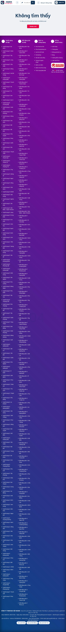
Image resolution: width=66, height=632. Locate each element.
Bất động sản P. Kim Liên (24, 225)
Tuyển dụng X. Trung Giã (8, 452)
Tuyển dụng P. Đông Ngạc (8, 287)
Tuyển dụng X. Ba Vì (8, 100)
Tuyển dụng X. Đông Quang (8, 336)
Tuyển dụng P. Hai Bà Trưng (8, 74)
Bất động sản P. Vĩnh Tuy (24, 229)
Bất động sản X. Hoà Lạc (24, 501)
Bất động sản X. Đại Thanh (24, 488)
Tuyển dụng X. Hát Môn (8, 434)
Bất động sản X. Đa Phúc (24, 461)
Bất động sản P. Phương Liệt (23, 270)
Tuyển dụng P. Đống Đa (8, 69)
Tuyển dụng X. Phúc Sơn (8, 420)
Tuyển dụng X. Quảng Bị (6, 367)
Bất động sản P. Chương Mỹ (23, 105)
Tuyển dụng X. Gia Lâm (7, 121)
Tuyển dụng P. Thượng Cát (6, 300)
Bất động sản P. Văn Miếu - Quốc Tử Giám (24, 212)
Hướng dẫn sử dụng (57, 57)
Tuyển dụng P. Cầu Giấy (8, 65)
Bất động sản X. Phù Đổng (24, 403)
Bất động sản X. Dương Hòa (23, 559)
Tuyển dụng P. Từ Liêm (7, 91)
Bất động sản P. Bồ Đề (24, 194)
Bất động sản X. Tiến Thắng (24, 421)
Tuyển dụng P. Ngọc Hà (8, 179)
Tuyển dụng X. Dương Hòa (6, 554)
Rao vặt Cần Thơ (44, 623)
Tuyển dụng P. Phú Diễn (7, 291)
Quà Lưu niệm (39, 65)
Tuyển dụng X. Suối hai (8, 340)
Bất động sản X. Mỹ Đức (24, 132)
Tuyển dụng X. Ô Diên (7, 371)
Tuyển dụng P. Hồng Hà (8, 183)
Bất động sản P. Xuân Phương (23, 323)
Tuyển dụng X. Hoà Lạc (8, 496)
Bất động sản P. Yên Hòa (24, 207)
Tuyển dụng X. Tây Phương (7, 474)
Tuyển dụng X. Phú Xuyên (8, 134)
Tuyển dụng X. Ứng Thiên (8, 579)
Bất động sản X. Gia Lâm (24, 123)
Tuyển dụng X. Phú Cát (8, 469)
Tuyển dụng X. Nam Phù (8, 523)
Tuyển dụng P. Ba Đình (7, 47)
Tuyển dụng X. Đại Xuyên (7, 429)
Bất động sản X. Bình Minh (24, 506)
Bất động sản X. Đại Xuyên (24, 434)
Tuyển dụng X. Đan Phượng (8, 112)
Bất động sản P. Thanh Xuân (23, 83)
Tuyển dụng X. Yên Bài (8, 354)
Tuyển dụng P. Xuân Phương (8, 318)
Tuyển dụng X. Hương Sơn (6, 575)
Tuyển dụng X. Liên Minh (8, 376)
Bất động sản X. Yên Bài (24, 359)
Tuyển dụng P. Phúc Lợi (8, 597)
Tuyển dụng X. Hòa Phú (8, 536)
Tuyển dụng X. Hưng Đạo (8, 487)
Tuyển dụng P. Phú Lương (7, 282)
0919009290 (17, 618)
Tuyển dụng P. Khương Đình (6, 260)
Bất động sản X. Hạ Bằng (24, 497)
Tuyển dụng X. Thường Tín (6, 165)
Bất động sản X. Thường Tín (23, 167)
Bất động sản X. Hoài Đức (24, 109)
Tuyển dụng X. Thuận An (8, 394)
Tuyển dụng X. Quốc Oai (8, 143)
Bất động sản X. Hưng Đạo (23, 492)
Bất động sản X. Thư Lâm (24, 394)
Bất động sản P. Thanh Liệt (23, 599)
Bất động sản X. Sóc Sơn (24, 149)
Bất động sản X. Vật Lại (24, 354)
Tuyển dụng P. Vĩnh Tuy (8, 224)
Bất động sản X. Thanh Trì (23, 163)
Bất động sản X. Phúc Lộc (23, 563)
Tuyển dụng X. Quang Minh (6, 407)
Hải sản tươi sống (40, 57)
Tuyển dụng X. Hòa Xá (8, 541)
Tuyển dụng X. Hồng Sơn (8, 425)
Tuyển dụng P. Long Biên (8, 60)
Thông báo (55, 49)
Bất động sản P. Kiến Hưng (24, 278)
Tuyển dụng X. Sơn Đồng (8, 327)
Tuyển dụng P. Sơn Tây (8, 96)
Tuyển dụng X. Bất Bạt (7, 563)
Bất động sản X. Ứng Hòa (24, 172)
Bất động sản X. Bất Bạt (24, 568)
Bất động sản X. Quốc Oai (23, 145)
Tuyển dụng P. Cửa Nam (8, 188)
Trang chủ (33, 26)
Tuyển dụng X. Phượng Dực (6, 588)
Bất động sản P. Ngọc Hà (23, 181)
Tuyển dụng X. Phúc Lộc (8, 558)
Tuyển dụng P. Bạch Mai (8, 229)
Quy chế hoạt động (34, 618)
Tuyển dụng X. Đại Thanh (7, 483)
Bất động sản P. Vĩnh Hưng (24, 256)
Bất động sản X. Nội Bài (24, 452)
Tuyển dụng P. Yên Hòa (7, 204)
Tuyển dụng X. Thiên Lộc (8, 385)
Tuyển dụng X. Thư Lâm (8, 389)
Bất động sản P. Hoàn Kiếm (23, 51)
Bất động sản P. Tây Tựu (24, 301)
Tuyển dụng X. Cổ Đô (8, 567)
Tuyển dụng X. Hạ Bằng (7, 492)
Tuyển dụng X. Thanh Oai (6, 157)
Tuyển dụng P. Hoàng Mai (6, 78)
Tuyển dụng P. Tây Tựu (7, 296)
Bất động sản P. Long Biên (23, 60)
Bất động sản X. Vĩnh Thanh (24, 550)
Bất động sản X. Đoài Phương (24, 336)
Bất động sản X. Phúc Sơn (23, 425)
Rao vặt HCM (21, 623)
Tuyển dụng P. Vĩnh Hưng (8, 251)
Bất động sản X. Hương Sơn (23, 581)
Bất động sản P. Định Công (24, 238)
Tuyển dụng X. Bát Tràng (7, 549)
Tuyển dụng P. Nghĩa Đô (8, 199)
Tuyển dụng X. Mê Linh (7, 125)
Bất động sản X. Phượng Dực (23, 595)
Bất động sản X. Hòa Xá (24, 546)
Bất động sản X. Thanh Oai (23, 158)
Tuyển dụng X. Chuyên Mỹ (6, 583)
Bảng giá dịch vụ (56, 52)
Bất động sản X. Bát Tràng (24, 554)
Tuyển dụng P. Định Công (8, 233)
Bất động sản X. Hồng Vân (23, 532)
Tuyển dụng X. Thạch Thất (8, 152)
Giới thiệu (54, 46)
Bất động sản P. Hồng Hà (23, 185)
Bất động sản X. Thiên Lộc (23, 390)
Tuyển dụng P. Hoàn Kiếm (8, 51)
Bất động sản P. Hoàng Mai (23, 78)
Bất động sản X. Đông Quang (23, 341)
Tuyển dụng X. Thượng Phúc (6, 465)
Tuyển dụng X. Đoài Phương (8, 331)
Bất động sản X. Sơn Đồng (24, 332)
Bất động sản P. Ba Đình (24, 47)
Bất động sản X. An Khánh (24, 408)
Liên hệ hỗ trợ (55, 60)
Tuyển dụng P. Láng (8, 212)
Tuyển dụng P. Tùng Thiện (8, 322)
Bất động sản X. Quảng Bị (23, 372)
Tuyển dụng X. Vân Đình (8, 532)
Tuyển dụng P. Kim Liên (8, 220)
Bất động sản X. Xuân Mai (23, 363)
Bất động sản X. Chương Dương (23, 523)
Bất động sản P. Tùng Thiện (23, 327)
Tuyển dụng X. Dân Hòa (8, 509)
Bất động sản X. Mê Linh (24, 127)
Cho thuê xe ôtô (40, 46)
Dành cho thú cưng (41, 67)
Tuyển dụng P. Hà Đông (7, 87)
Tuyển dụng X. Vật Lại (7, 349)
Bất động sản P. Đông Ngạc (23, 292)
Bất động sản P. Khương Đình (23, 265)
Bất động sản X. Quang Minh (23, 412)
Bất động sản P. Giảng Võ (23, 176)
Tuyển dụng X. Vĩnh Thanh (8, 545)
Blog (53, 55)
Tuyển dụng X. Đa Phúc (7, 456)
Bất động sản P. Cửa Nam (24, 189)
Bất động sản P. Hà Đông (24, 87)
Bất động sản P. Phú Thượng (24, 310)
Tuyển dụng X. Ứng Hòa (8, 170)
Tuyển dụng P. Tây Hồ (7, 56)
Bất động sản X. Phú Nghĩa (24, 368)
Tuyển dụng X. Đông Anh (8, 117)
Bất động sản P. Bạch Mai (23, 234)
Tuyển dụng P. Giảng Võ (8, 174)
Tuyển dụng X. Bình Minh (8, 500)
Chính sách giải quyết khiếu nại (48, 618)
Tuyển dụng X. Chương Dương (7, 518)
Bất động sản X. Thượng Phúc (23, 470)
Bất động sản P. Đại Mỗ (24, 314)
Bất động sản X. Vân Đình (24, 537)
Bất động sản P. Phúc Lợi (23, 603)
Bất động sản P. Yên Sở (24, 261)
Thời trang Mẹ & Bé (41, 70)
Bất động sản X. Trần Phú (24, 247)
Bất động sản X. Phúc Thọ (23, 140)
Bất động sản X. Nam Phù (23, 528)
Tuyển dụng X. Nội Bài (7, 447)
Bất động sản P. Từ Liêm (24, 91)
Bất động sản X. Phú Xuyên (24, 136)
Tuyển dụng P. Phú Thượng (7, 305)
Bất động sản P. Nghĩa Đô (23, 203)
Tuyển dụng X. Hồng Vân (8, 527)
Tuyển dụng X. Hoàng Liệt (6, 438)
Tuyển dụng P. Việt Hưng (8, 195)
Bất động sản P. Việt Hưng (24, 198)
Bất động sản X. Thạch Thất (23, 154)
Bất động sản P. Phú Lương (24, 287)
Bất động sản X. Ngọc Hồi (23, 519)
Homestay (38, 55)
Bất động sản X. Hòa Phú (24, 541)
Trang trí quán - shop (40, 61)
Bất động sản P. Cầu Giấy (24, 65)
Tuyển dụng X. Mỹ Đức (7, 130)
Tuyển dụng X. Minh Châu (8, 570)
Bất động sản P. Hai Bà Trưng (24, 74)
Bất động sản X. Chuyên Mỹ (23, 590)
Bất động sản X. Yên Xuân (24, 448)
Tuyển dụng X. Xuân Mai (8, 358)
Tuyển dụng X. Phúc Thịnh (8, 380)
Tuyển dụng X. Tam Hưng (8, 505)
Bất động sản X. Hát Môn (24, 439)
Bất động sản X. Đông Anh (23, 118)
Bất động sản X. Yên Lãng (24, 416)
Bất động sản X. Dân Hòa (24, 514)
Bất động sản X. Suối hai (24, 345)
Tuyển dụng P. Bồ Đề (8, 192)
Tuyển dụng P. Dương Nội (6, 269)
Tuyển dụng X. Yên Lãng (8, 411)
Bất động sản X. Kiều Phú (24, 483)
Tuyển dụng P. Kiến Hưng (8, 273)
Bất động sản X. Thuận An (23, 399)
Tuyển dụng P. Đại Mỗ (7, 309)
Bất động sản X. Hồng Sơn (23, 430)
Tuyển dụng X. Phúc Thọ (8, 139)
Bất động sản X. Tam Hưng (24, 510)
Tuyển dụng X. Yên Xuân (8, 443)
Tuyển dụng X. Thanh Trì (6, 161)
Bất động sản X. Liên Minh (24, 381)
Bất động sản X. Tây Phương (24, 479)
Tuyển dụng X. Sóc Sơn (7, 148)
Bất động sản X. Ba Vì (24, 100)
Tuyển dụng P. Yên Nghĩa (7, 278)
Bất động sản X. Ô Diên (24, 376)
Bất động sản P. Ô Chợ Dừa (24, 221)
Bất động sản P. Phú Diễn (24, 296)
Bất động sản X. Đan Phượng (24, 114)
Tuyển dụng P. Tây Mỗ (7, 314)
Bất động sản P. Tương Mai (23, 252)
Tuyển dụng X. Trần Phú (8, 242)
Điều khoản (25, 618)
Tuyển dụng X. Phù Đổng (8, 398)
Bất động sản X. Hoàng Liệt (23, 443)
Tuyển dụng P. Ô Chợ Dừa (8, 216)
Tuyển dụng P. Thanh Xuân (8, 83)
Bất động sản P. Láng (23, 216)
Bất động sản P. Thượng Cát (23, 305)
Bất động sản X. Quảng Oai (23, 350)
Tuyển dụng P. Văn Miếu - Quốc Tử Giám (8, 208)
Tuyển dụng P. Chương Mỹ (6, 103)
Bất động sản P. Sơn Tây (24, 96)
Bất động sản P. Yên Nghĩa (24, 283)
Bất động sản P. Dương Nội (23, 274)
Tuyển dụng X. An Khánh (7, 403)
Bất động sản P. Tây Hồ (24, 56)
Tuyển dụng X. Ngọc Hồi (8, 514)
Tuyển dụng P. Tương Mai (8, 247)
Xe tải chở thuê (40, 52)
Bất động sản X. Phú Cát (24, 474)
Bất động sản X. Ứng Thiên (24, 586)
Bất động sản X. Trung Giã (23, 457)
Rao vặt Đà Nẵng (32, 623)
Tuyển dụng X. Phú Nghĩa (8, 362)
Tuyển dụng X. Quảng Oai (6, 345)
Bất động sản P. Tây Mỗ (24, 319)
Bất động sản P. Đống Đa (23, 69)
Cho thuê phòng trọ (41, 49)
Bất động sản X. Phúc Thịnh (23, 385)
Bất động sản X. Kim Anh (24, 465)
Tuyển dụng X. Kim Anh (8, 460)
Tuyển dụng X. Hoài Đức (8, 108)
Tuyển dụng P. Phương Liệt (6, 265)
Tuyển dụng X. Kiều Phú (8, 478)
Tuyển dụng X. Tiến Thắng (8, 416)
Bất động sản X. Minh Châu (23, 577)
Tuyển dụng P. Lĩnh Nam (8, 238)
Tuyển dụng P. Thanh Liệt (8, 592)
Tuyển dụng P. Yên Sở (7, 256)
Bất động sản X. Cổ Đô (24, 572)
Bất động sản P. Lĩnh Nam (24, 243)
